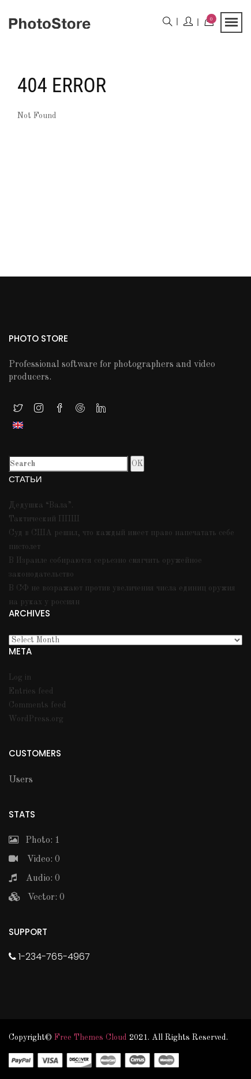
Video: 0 (34, 859)
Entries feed (31, 691)
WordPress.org (36, 719)
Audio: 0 (34, 878)
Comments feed (37, 705)
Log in (20, 677)
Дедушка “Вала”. (41, 505)
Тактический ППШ (44, 519)
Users (21, 780)
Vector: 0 (37, 897)
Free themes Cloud (90, 1037)
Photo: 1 (34, 840)
